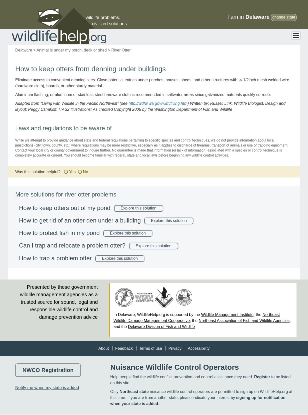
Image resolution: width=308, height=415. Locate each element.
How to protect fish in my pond (59, 233)
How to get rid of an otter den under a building (80, 220)
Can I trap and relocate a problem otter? (72, 245)
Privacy (174, 348)
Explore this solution (138, 208)
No (85, 172)
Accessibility (199, 348)
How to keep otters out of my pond (64, 208)
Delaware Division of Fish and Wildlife (161, 327)
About (103, 348)
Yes (72, 172)
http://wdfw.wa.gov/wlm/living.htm (158, 104)
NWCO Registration (48, 370)
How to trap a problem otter (55, 258)
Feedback (124, 348)
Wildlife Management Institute (227, 315)
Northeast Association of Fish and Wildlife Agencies (244, 321)
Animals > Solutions (195, 37)
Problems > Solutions (238, 37)
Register (262, 377)
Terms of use (150, 348)
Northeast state (134, 392)
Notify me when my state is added (47, 388)
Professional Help (280, 37)
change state (283, 17)
